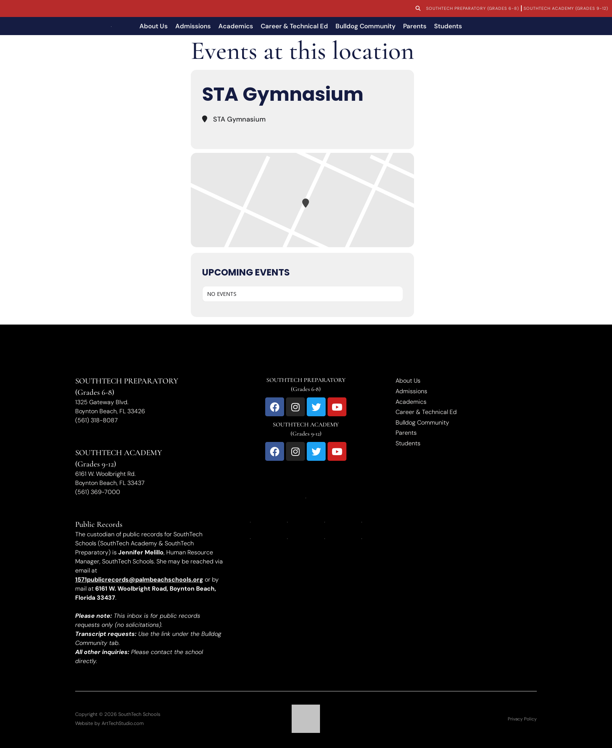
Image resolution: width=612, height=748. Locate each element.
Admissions (193, 26)
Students (448, 26)
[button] (417, 8)
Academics (235, 26)
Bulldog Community (365, 26)
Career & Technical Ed (294, 26)
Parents (415, 26)
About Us (153, 26)
